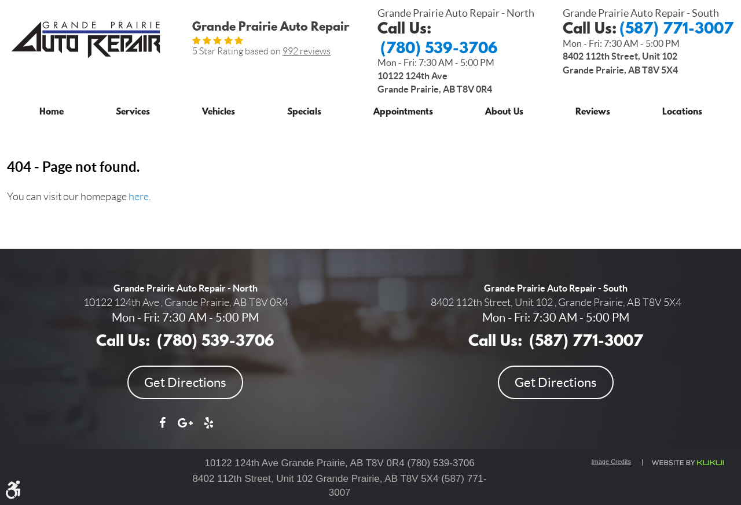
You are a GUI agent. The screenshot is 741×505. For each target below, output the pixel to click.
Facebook (162, 428)
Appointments (403, 112)
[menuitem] (51, 110)
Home (51, 112)
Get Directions (185, 382)
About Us (504, 112)
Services (133, 112)
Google (185, 428)
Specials (304, 112)
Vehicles (218, 112)
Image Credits (611, 461)
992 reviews (307, 51)
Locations (682, 112)
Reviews (592, 112)
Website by (687, 462)
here (139, 196)
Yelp (208, 428)
